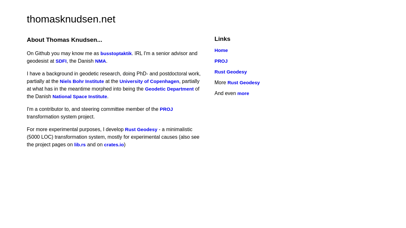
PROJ (166, 109)
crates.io (114, 144)
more (243, 93)
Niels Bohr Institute (82, 81)
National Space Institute (79, 96)
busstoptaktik (116, 53)
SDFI (61, 61)
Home (221, 50)
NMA (100, 61)
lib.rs (80, 144)
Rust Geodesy (141, 129)
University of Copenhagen (149, 81)
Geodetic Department (169, 89)
